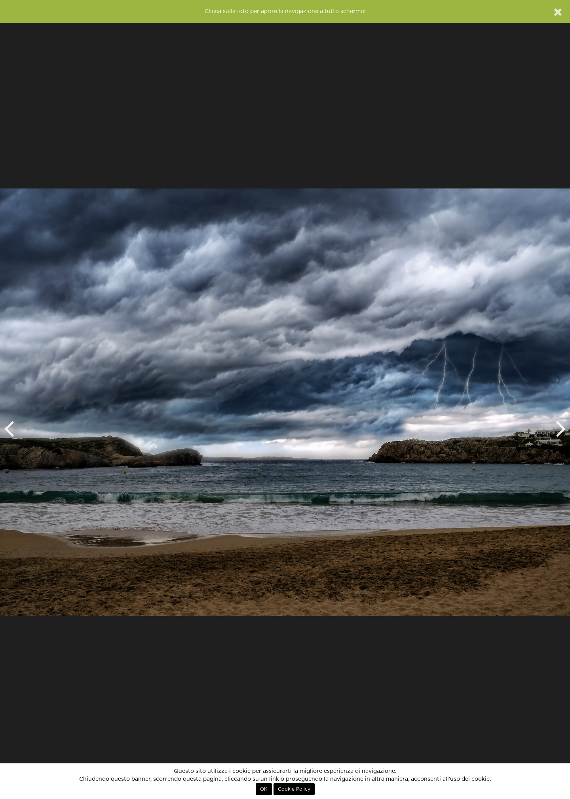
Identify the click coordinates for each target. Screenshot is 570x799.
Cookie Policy (294, 789)
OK (264, 789)
